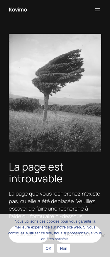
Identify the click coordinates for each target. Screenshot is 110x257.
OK (48, 248)
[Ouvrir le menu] (97, 9)
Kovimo (18, 9)
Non (63, 248)
